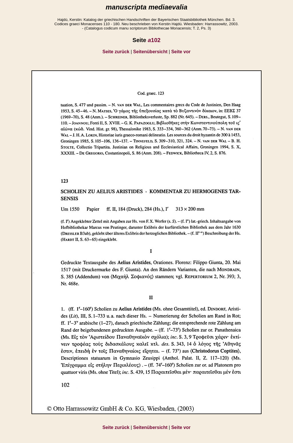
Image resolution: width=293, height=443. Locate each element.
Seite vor (181, 51)
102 (154, 40)
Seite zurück (115, 51)
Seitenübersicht (150, 51)
